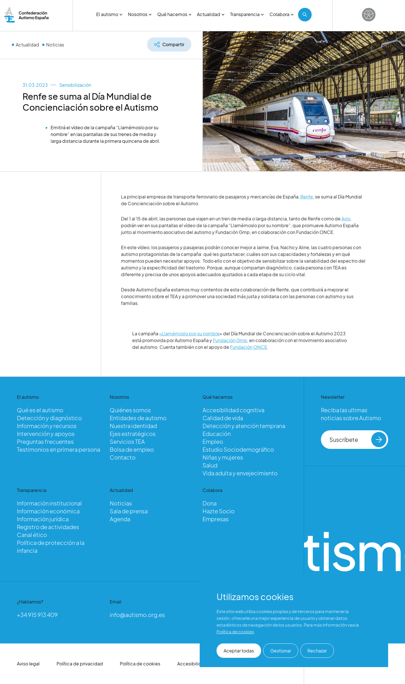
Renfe (306, 210)
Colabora (281, 14)
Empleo (212, 441)
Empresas (215, 518)
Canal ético (32, 534)
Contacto (123, 457)
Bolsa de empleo (132, 449)
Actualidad (210, 14)
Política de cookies (140, 664)
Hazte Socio (218, 510)
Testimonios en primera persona (58, 449)
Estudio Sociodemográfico (238, 449)
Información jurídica (43, 518)
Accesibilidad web (197, 664)
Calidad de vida (222, 417)
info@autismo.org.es (137, 614)
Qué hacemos (174, 14)
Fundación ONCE (248, 361)
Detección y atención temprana (243, 425)
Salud (209, 465)
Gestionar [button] (280, 651)
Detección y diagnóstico (49, 417)
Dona (209, 503)
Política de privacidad (80, 664)
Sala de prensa (129, 510)
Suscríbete (357, 439)
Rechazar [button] (317, 651)
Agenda (120, 518)
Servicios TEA (127, 441)
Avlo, (346, 232)
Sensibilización (75, 85)
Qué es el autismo (40, 409)
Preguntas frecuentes (45, 441)
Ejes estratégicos (133, 433)
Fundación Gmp (230, 354)
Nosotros (140, 14)
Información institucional (49, 503)
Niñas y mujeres (222, 457)
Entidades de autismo (138, 417)
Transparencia (247, 14)
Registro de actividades (48, 526)
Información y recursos (46, 425)
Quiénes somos (130, 409)
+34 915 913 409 (37, 614)
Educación (216, 433)
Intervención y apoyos (46, 433)
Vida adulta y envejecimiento (240, 472)
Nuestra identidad (133, 425)
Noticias (55, 45)
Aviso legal (28, 664)
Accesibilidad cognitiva (233, 409)
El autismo (109, 14)
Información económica (48, 510)
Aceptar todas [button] (239, 651)
